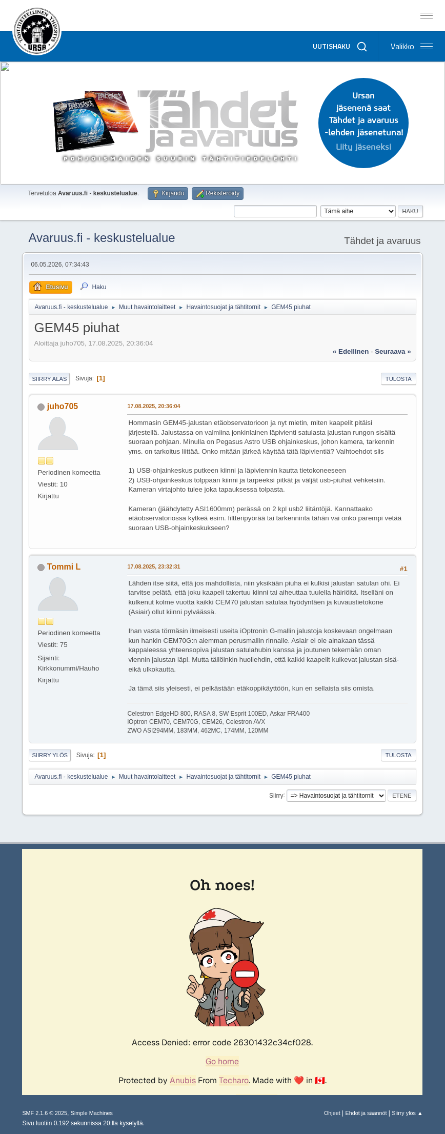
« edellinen (351, 351)
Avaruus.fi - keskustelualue (101, 238)
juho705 (62, 406)
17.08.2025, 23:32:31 (153, 566)
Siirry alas (49, 379)
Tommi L (63, 566)
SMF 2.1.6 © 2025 (44, 1113)
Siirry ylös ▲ (407, 1113)
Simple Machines (92, 1113)
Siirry (276, 795)
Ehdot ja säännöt (366, 1113)
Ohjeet (332, 1113)
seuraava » (393, 351)
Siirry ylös (50, 755)
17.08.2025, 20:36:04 (153, 406)
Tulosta (399, 379)
